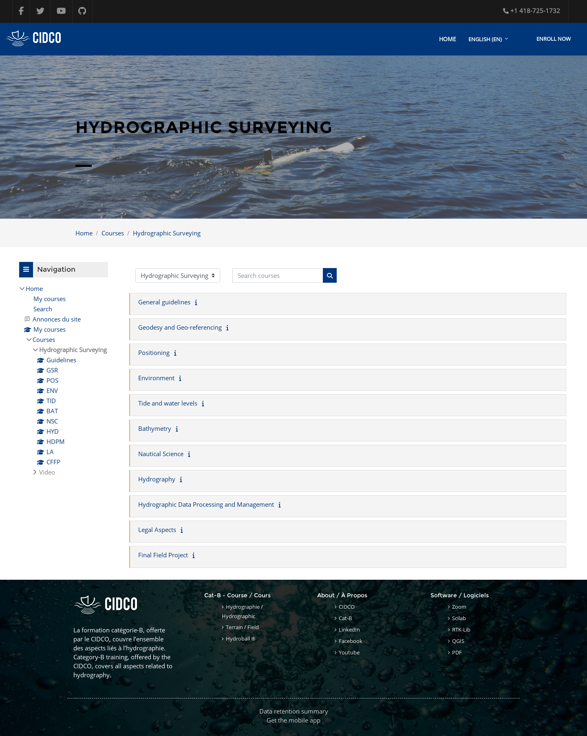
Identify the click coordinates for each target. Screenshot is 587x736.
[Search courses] (277, 275)
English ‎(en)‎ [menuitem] (485, 39)
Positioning (154, 353)
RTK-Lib (461, 629)
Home (84, 233)
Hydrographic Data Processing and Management (206, 505)
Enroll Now (553, 38)
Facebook (350, 641)
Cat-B (345, 618)
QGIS (458, 641)
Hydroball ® (241, 638)
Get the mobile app (293, 720)
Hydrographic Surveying (167, 233)
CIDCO (347, 606)
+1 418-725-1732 (531, 11)
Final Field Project (163, 555)
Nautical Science (160, 454)
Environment (156, 378)
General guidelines (164, 302)
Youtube (349, 652)
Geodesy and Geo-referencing (180, 328)
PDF (457, 652)
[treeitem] (63, 380)
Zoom (459, 606)
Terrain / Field (242, 627)
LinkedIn (349, 629)
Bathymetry (154, 429)
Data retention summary (293, 711)
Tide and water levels (167, 403)
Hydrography (156, 479)
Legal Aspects (157, 530)
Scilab (459, 618)
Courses (113, 233)
